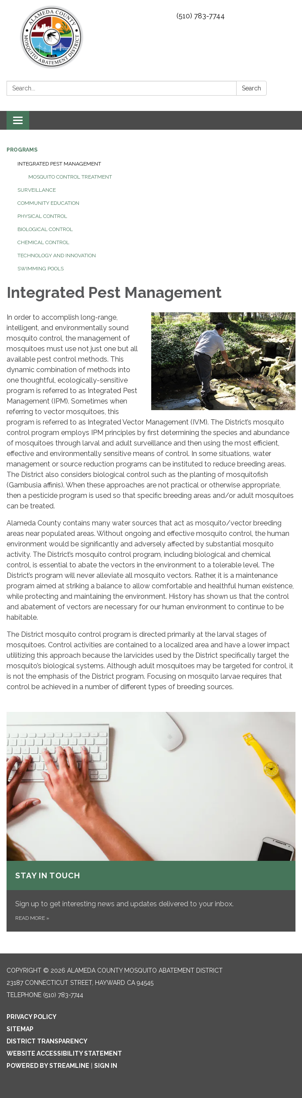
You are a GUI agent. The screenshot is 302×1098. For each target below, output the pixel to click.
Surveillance (36, 190)
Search (251, 88)
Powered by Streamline (48, 1065)
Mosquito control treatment (70, 177)
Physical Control (42, 216)
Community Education (48, 203)
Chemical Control (43, 242)
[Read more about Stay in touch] (151, 822)
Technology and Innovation (56, 255)
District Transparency (47, 1041)
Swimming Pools (40, 269)
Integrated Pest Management (59, 164)
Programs (22, 150)
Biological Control (45, 229)
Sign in (105, 1065)
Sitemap (20, 1028)
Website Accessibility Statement (64, 1053)
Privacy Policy (32, 1016)
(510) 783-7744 (200, 16)
